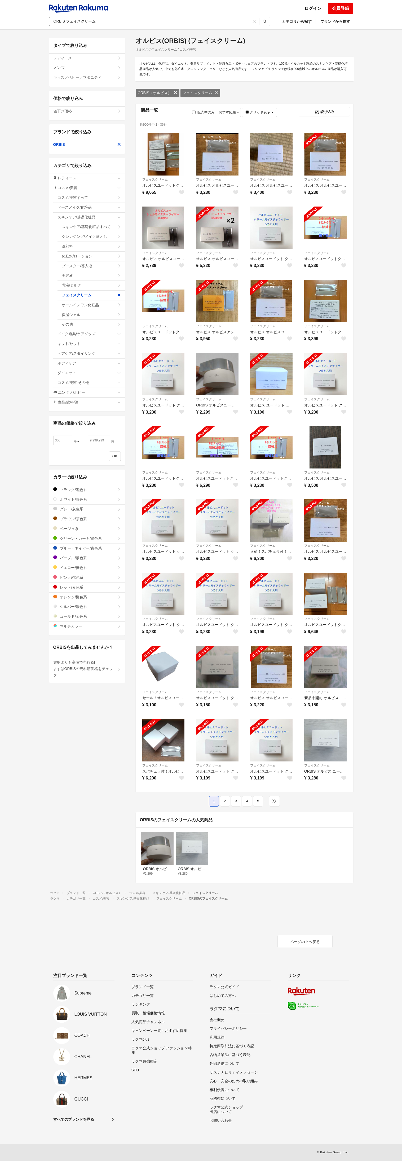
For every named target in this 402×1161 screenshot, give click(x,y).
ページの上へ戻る (305, 942)
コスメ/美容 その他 (89, 382)
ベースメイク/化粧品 (89, 207)
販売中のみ (203, 112)
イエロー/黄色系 (87, 567)
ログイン (312, 8)
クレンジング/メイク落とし (91, 236)
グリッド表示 (259, 112)
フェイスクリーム (200, 93)
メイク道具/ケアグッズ (89, 334)
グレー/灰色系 (87, 509)
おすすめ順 (229, 112)
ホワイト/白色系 (87, 499)
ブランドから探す (335, 21)
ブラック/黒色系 (87, 489)
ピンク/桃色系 (87, 577)
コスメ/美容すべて (89, 197)
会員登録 (340, 8)
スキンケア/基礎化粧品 (89, 217)
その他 (91, 324)
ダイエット (89, 373)
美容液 (91, 275)
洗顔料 (91, 246)
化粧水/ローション (91, 256)
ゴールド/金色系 (87, 616)
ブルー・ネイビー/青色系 (87, 548)
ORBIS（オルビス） (158, 93)
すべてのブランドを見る (73, 1119)
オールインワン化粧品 (91, 305)
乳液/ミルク (91, 285)
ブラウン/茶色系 (87, 518)
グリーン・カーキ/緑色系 (87, 538)
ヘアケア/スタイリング (89, 353)
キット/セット (89, 343)
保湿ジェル (91, 315)
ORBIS (87, 144)
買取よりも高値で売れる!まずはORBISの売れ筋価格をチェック (87, 668)
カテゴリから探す (297, 21)
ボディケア (89, 363)
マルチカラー (87, 626)
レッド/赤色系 (87, 587)
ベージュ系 (87, 528)
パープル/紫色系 (87, 557)
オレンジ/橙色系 (87, 597)
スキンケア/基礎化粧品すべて (91, 227)
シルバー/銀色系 (87, 606)
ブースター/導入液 (91, 266)
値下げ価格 (87, 111)
